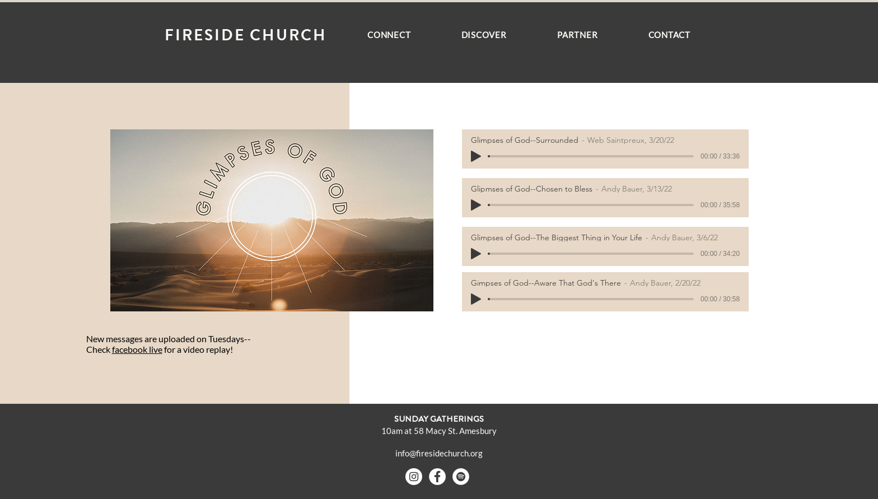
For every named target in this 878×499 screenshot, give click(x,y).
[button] (389, 34)
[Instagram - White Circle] (413, 476)
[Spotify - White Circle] (460, 476)
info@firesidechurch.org (439, 453)
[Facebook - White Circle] (437, 476)
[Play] (476, 156)
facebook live (137, 349)
